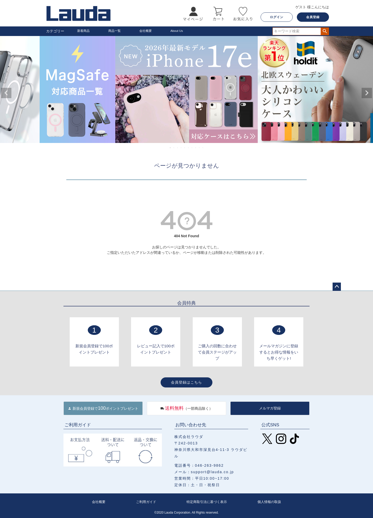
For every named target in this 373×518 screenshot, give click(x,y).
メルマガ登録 (270, 408)
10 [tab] (203, 147)
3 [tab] (177, 147)
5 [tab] (185, 147)
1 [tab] (170, 147)
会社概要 (146, 31)
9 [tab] (199, 147)
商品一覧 (115, 31)
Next (367, 93)
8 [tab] (196, 147)
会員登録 (313, 17)
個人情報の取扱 (269, 502)
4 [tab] (181, 147)
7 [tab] (192, 147)
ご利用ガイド (145, 502)
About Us (177, 31)
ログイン (276, 17)
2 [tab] (174, 147)
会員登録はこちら (186, 382)
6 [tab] (188, 147)
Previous (6, 93)
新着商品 (84, 31)
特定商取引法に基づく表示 (206, 502)
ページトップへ (337, 287)
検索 (325, 31)
